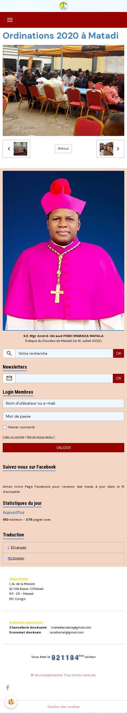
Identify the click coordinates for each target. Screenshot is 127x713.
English (16, 558)
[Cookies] (11, 702)
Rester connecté (21, 427)
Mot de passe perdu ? (41, 437)
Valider (63, 447)
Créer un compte (13, 437)
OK (118, 353)
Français (17, 547)
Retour (63, 148)
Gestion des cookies (63, 707)
